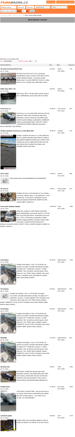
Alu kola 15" (4, 188)
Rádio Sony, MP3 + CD (7, 89)
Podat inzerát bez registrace (65, 2)
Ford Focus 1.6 (5, 108)
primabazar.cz (4, 15)
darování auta (5, 367)
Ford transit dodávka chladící (10, 206)
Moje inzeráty (51, 2)
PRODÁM (3, 338)
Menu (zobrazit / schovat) (37, 20)
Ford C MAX (4, 173)
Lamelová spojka (6, 415)
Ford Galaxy (4, 260)
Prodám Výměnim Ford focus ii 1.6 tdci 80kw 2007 (17, 131)
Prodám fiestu (5, 387)
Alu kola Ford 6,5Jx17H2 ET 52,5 (11, 69)
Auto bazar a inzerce (17, 15)
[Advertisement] (37, 36)
